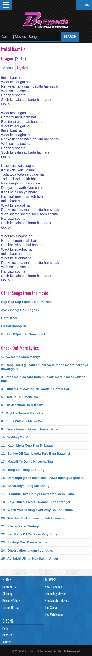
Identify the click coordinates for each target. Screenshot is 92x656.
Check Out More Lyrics (20, 348)
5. (19, 397)
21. (20, 526)
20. (33, 518)
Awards (7, 641)
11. (27, 445)
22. (29, 534)
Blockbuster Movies (57, 600)
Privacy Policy (11, 600)
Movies (50, 580)
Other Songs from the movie (24, 293)
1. (20, 357)
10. (16, 437)
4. (35, 389)
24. (27, 550)
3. (43, 379)
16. (25, 486)
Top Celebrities (54, 614)
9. (29, 429)
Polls (5, 628)
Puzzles (7, 635)
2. (44, 367)
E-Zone (7, 621)
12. (35, 453)
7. (22, 413)
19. (37, 510)
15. (43, 478)
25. (29, 558)
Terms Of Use (10, 607)
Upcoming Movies (55, 593)
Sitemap (7, 593)
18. (35, 502)
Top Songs (51, 607)
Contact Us (9, 586)
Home (6, 580)
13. (28, 461)
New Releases (53, 586)
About (8, 68)
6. (22, 405)
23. (24, 542)
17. (37, 494)
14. (23, 470)
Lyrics (23, 68)
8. (21, 421)
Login (84, 5)
